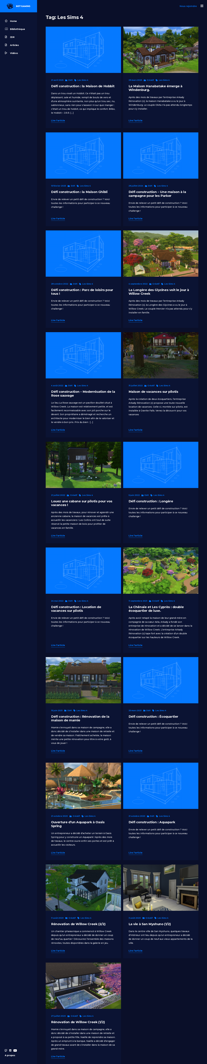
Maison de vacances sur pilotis (153, 392)
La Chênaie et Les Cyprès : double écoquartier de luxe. (156, 609)
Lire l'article (58, 120)
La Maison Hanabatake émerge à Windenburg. (155, 88)
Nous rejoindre (188, 6)
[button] (202, 6)
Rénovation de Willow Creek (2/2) (78, 924)
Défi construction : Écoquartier (153, 716)
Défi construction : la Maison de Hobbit (82, 86)
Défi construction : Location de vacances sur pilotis (76, 609)
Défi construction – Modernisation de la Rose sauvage (83, 393)
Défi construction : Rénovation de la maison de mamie (80, 718)
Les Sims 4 (82, 80)
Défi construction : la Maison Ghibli (79, 192)
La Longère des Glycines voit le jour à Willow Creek (159, 291)
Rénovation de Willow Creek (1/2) (78, 1022)
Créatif (150, 80)
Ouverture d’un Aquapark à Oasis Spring (78, 824)
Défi (70, 80)
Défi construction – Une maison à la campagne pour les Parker (157, 193)
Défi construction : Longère (151, 501)
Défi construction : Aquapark (152, 822)
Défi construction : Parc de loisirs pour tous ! (82, 291)
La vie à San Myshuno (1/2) (150, 924)
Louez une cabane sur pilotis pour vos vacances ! (81, 503)
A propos (10, 1055)
